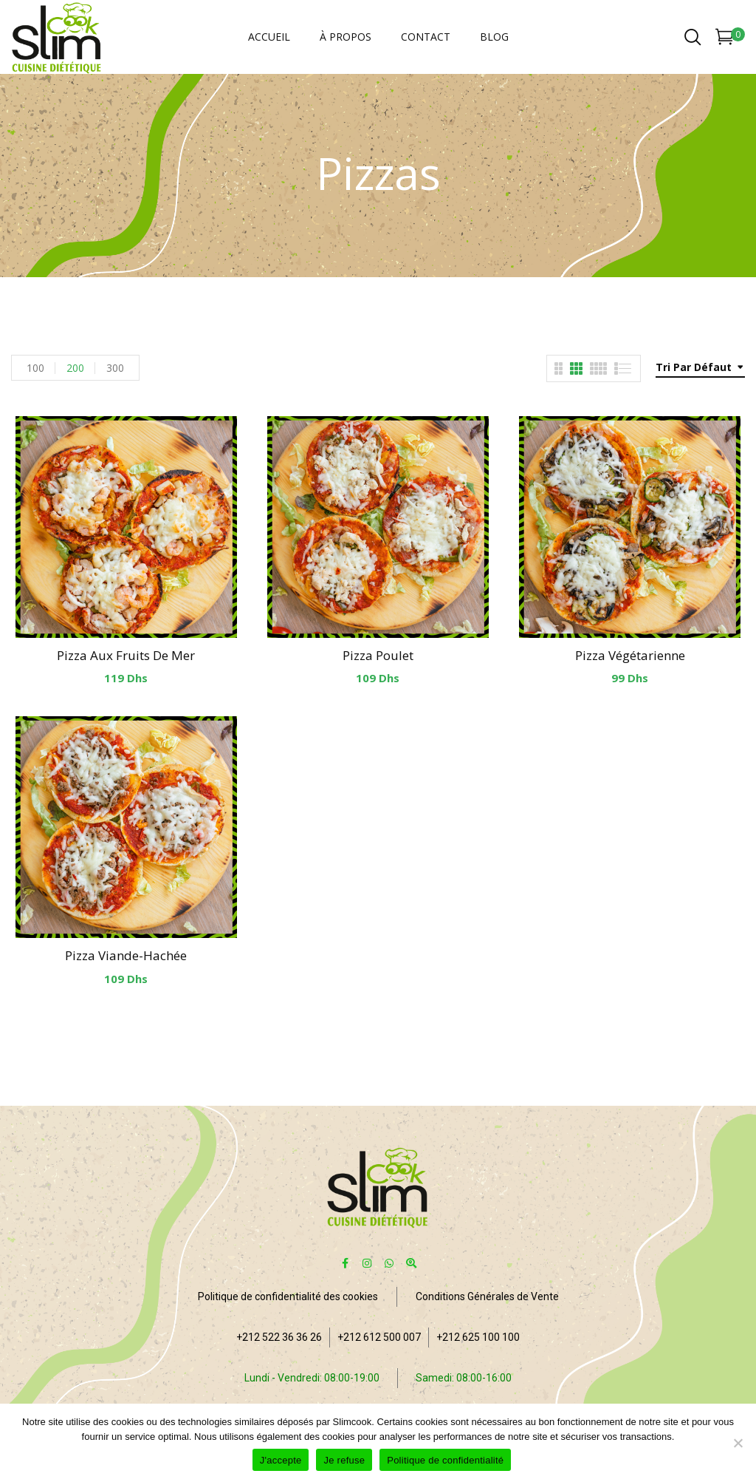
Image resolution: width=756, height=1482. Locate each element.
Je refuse (344, 1460)
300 (115, 368)
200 (75, 368)
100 (35, 368)
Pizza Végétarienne (630, 655)
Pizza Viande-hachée (126, 955)
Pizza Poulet (378, 655)
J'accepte (281, 1460)
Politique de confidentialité (445, 1460)
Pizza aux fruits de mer (126, 655)
